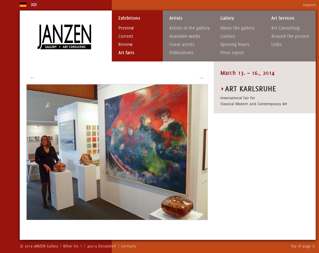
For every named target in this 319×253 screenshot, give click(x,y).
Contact (227, 36)
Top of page (301, 246)
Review (125, 44)
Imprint (309, 5)
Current (125, 36)
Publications (181, 53)
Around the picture (290, 36)
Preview (126, 28)
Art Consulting (285, 28)
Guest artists (181, 44)
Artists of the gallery (189, 28)
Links (276, 44)
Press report (232, 53)
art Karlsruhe (250, 88)
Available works (184, 36)
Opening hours (234, 44)
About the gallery (237, 28)
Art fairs (126, 53)
